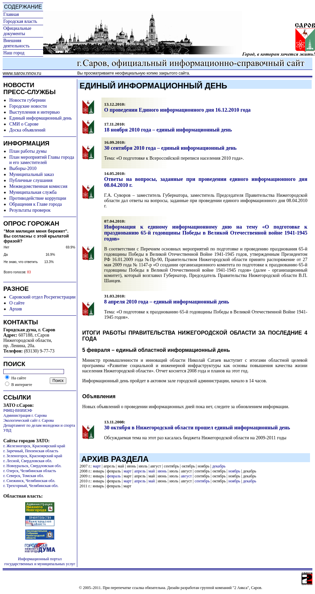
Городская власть (20, 21)
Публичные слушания (30, 180)
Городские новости (28, 106)
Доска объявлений (27, 130)
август (186, 476)
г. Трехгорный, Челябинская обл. (30, 485)
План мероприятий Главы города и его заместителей (41, 160)
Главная (11, 14)
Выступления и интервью (34, 112)
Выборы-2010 (22, 168)
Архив (15, 308)
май (152, 471)
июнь (162, 471)
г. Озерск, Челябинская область (29, 470)
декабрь (218, 466)
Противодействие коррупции (37, 198)
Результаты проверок (30, 210)
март (97, 466)
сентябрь (202, 481)
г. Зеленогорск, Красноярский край (32, 456)
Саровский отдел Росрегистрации (42, 297)
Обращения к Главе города (35, 204)
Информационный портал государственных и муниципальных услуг (39, 561)
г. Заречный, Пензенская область (30, 451)
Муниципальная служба (33, 192)
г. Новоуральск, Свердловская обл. (32, 465)
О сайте (17, 302)
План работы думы (28, 151)
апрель (140, 471)
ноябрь (234, 471)
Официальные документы (17, 31)
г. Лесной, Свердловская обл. (27, 461)
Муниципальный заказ (31, 174)
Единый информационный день (40, 118)
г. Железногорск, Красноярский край (34, 446)
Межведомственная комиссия (38, 186)
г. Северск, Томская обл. (23, 475)
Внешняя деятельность (16, 43)
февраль (114, 476)
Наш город (14, 52)
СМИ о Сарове (23, 124)
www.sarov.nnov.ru (22, 73)
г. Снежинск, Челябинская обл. (29, 480)
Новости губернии (27, 100)
